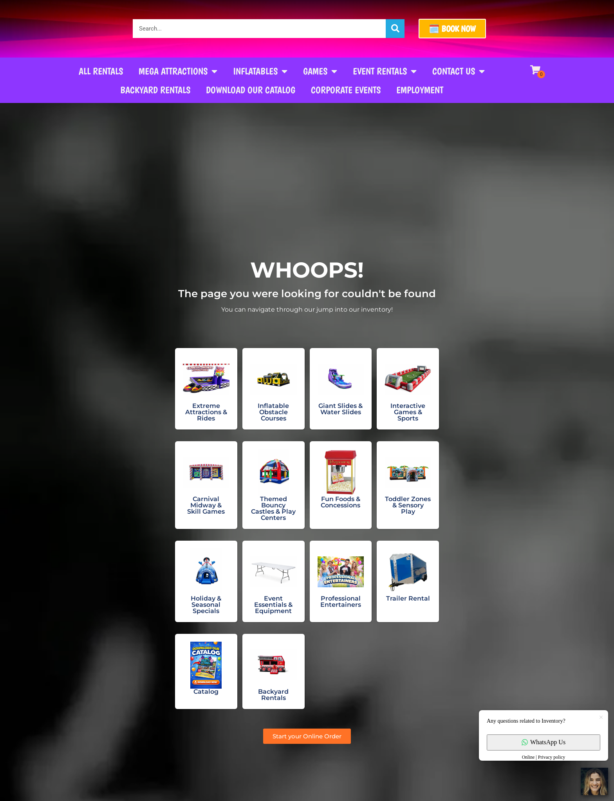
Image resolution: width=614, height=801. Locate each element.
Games (320, 71)
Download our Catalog (250, 90)
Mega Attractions (178, 71)
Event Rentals (385, 71)
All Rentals (101, 71)
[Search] (395, 28)
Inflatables (260, 71)
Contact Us (458, 71)
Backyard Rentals (155, 90)
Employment (419, 90)
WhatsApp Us (543, 742)
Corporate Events (346, 90)
